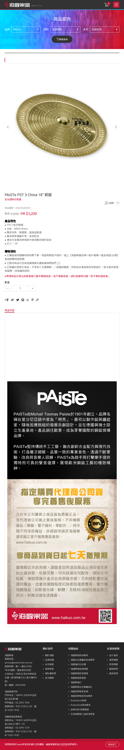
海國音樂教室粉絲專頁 (81, 696)
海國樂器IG (76, 682)
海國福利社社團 (78, 664)
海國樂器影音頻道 (79, 673)
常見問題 (113, 664)
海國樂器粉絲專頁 (79, 655)
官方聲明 (49, 678)
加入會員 (113, 655)
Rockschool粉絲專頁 (81, 705)
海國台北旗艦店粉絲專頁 (83, 660)
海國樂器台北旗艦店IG (81, 687)
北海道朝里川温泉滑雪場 (83, 714)
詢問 (111, 203)
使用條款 (49, 669)
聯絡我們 (113, 669)
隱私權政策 (50, 673)
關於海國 (49, 655)
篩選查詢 (63, 39)
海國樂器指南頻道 (79, 669)
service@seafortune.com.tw (18, 662)
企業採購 (49, 660)
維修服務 (113, 660)
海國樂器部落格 (78, 678)
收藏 (117, 203)
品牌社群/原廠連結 (80, 709)
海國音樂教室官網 (79, 691)
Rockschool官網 (78, 700)
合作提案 (49, 664)
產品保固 (113, 673)
